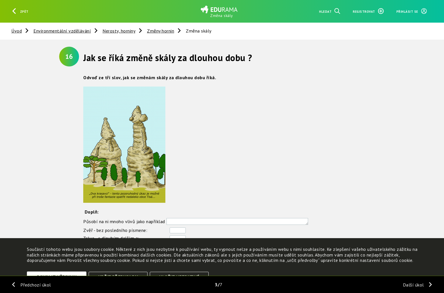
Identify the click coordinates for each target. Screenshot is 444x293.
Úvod (16, 31)
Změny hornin (160, 31)
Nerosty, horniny (119, 31)
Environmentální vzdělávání (62, 31)
